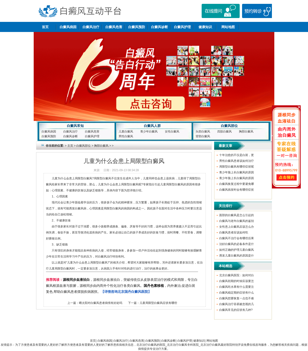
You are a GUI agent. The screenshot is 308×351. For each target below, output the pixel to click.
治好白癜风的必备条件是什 (236, 244)
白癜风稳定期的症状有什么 (236, 292)
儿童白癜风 (126, 131)
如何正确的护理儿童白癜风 (236, 249)
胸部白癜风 (246, 131)
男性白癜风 (126, 136)
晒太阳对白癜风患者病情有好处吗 (100, 303)
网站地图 (228, 27)
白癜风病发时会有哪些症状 (236, 189)
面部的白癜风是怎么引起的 (236, 215)
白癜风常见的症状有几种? (236, 310)
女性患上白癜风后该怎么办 (236, 226)
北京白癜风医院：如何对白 (236, 275)
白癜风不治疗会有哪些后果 (236, 238)
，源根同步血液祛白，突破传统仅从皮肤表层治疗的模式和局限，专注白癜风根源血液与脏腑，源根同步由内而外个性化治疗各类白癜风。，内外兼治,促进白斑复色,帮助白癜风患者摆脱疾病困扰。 (122, 286)
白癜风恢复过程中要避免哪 (236, 184)
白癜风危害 (113, 27)
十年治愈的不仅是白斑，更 (236, 155)
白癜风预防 (136, 27)
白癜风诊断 (159, 27)
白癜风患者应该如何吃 (233, 232)
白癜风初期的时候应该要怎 (236, 281)
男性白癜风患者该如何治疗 (236, 161)
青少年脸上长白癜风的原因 (236, 172)
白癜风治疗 (91, 27)
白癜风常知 (75, 126)
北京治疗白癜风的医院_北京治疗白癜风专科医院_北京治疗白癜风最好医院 (184, 344)
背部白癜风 (203, 136)
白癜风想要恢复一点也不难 (236, 298)
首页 (45, 27)
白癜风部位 (229, 126)
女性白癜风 (172, 131)
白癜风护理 (182, 27)
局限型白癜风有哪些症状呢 (236, 166)
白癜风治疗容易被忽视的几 (236, 304)
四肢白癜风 (224, 131)
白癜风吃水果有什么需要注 (236, 286)
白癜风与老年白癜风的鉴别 (236, 221)
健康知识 (205, 27)
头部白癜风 (203, 131)
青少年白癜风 (149, 131)
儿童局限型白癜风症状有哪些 (158, 303)
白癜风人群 (152, 126)
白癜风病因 (68, 27)
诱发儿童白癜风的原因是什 (236, 255)
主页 (70, 145)
